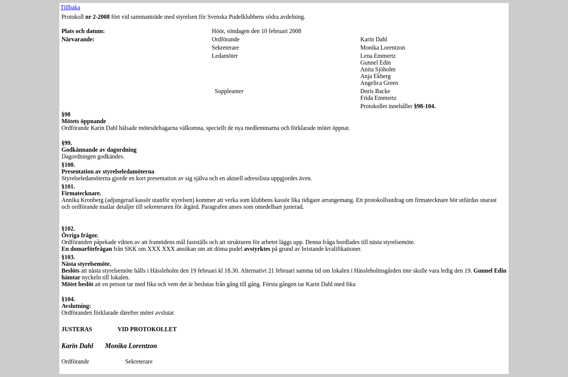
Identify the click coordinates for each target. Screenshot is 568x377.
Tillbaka (70, 7)
